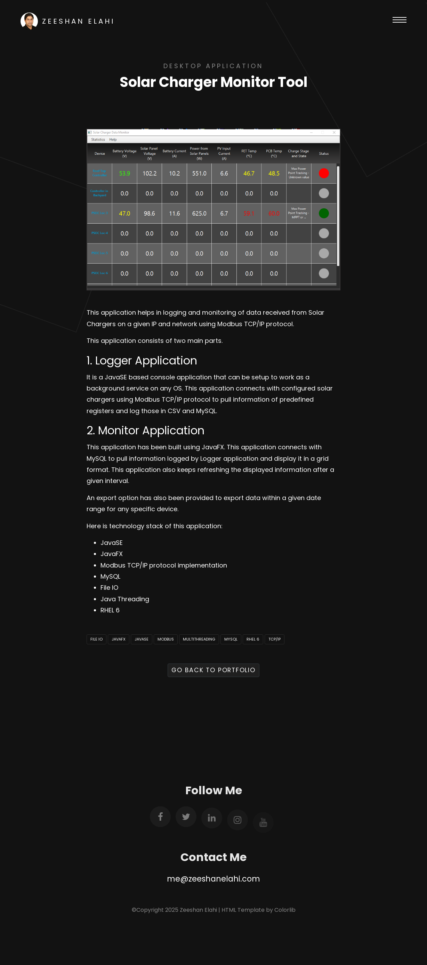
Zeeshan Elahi (68, 21)
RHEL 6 (253, 639)
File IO (96, 639)
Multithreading (199, 639)
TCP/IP (274, 639)
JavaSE (141, 639)
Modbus (166, 639)
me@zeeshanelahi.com (213, 878)
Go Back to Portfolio (213, 670)
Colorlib (285, 910)
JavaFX (119, 639)
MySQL (230, 639)
